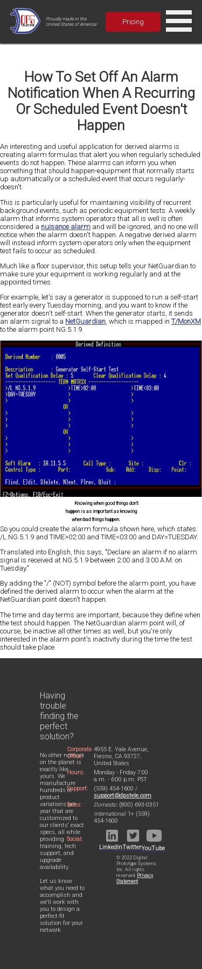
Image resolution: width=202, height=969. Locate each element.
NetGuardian (85, 321)
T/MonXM (186, 321)
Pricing (133, 22)
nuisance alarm (65, 227)
